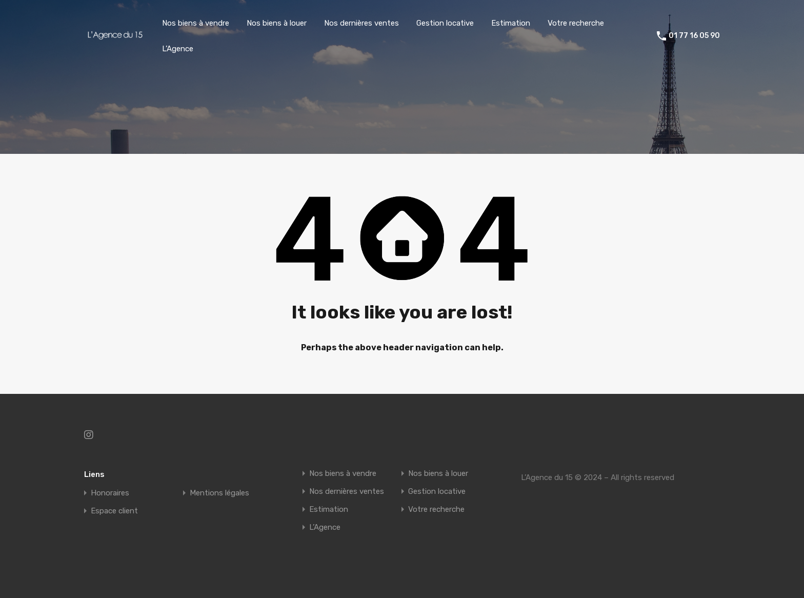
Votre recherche (576, 23)
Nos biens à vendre (195, 23)
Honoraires (110, 493)
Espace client (114, 511)
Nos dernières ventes (361, 23)
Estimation (510, 23)
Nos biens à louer (277, 23)
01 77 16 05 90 (694, 36)
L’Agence (177, 48)
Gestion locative (445, 23)
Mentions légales (219, 493)
